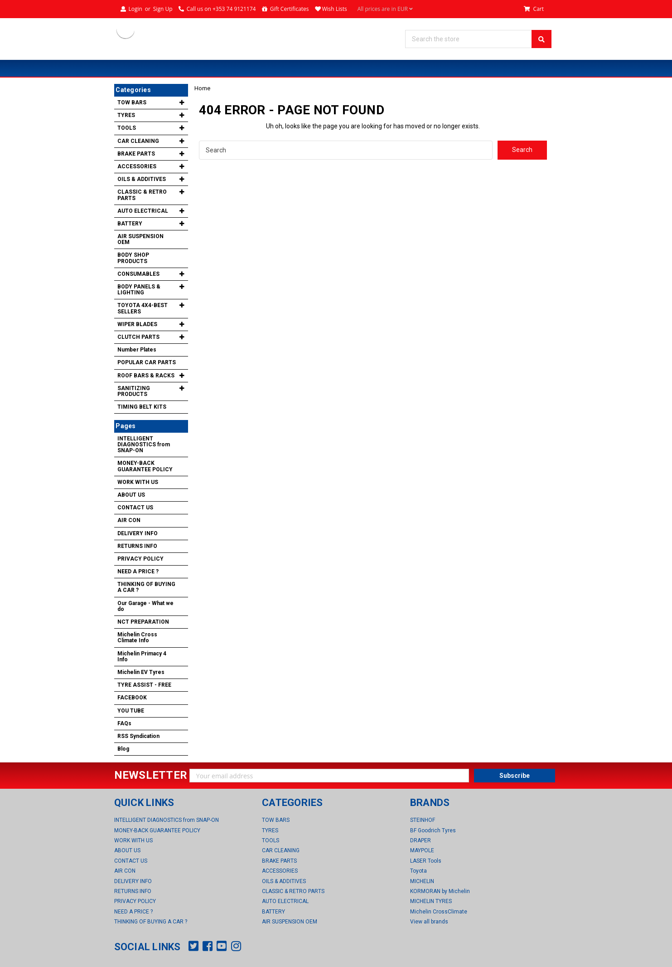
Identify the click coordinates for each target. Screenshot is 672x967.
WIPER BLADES (137, 324)
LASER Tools (425, 861)
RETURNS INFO (137, 546)
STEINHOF (422, 820)
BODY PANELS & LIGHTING (138, 289)
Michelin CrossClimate (438, 911)
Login (135, 9)
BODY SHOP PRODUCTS (133, 258)
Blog (123, 749)
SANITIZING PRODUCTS (133, 391)
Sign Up (163, 9)
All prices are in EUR (385, 9)
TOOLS (126, 128)
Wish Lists (334, 9)
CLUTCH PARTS (138, 337)
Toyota (418, 871)
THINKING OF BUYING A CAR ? (146, 587)
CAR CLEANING (138, 141)
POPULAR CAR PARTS (146, 362)
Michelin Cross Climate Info (137, 637)
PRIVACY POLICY (140, 559)
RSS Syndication (138, 736)
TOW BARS (131, 102)
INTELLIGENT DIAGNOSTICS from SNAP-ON (143, 444)
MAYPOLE (422, 850)
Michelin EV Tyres (140, 672)
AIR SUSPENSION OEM (140, 239)
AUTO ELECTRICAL (142, 211)
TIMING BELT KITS (141, 407)
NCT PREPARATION (143, 622)
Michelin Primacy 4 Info (141, 656)
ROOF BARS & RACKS (145, 375)
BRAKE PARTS (136, 154)
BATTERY (129, 223)
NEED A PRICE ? (138, 571)
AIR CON (128, 520)
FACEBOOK (132, 697)
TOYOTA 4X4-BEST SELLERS (142, 308)
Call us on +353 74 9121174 (221, 9)
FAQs (124, 723)
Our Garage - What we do (145, 606)
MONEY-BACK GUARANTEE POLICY (145, 466)
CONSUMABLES (138, 274)
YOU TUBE (130, 711)
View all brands (429, 921)
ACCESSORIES (136, 166)
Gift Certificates (289, 9)
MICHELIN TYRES (431, 901)
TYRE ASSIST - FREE (144, 685)
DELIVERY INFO (137, 533)
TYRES (126, 115)
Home (202, 88)
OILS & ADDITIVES (141, 179)
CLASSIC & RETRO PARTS (142, 195)
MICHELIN (422, 881)
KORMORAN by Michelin (440, 891)
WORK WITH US (137, 482)
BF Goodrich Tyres (433, 830)
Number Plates (136, 350)
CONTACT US (135, 507)
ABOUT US (131, 495)
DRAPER (420, 840)
